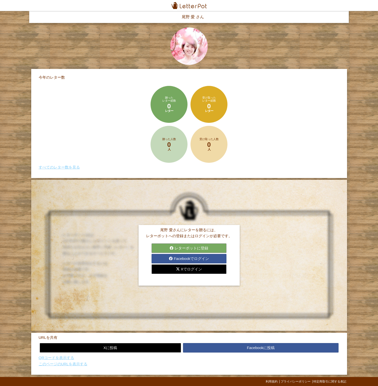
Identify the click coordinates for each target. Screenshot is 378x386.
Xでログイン (189, 269)
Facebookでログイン (189, 258)
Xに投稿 (110, 348)
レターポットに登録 (189, 248)
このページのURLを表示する (63, 364)
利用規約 (272, 381)
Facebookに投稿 (261, 348)
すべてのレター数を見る (59, 167)
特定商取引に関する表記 (329, 381)
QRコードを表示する (56, 358)
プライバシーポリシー (296, 381)
